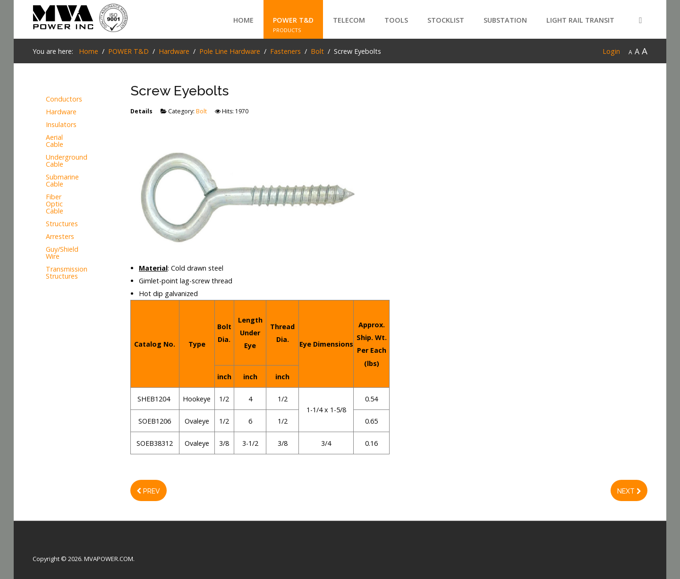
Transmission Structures (62, 273)
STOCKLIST (445, 20)
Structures (62, 224)
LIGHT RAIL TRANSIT (580, 20)
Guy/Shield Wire (62, 253)
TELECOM (349, 20)
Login (611, 51)
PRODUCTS (287, 30)
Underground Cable (62, 161)
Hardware (61, 112)
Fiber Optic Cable (54, 204)
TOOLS (396, 20)
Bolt (201, 111)
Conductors (62, 99)
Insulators (61, 125)
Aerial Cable (54, 141)
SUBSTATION (505, 20)
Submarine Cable (62, 180)
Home (243, 20)
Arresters (60, 237)
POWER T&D (293, 20)
